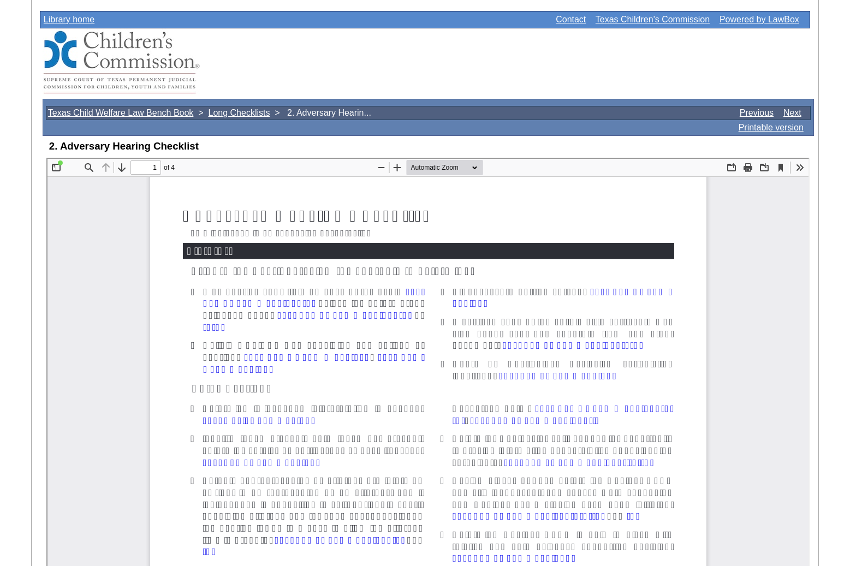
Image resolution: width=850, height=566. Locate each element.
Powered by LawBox (759, 19)
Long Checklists (239, 112)
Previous (757, 112)
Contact (571, 19)
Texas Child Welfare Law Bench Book (121, 112)
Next (792, 112)
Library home (69, 19)
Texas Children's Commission (653, 19)
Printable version (771, 127)
